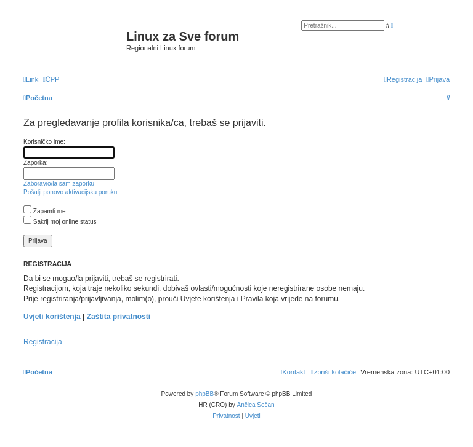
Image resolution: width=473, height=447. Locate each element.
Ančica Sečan (256, 405)
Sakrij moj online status (60, 221)
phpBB (204, 393)
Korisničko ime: (44, 141)
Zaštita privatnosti (118, 316)
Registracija (42, 342)
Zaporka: (35, 162)
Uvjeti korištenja (52, 316)
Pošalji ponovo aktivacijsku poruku (70, 192)
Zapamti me (44, 211)
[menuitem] (51, 79)
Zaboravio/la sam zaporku (58, 183)
